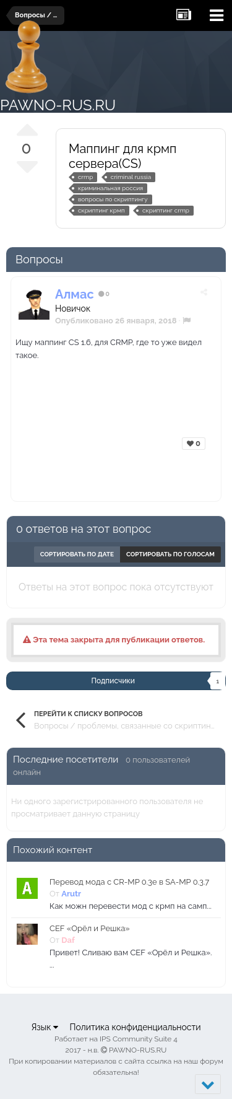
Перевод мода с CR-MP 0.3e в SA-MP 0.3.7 (129, 882)
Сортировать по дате (77, 554)
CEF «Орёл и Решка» (89, 928)
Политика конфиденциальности (134, 1027)
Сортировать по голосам (170, 554)
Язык (44, 1027)
